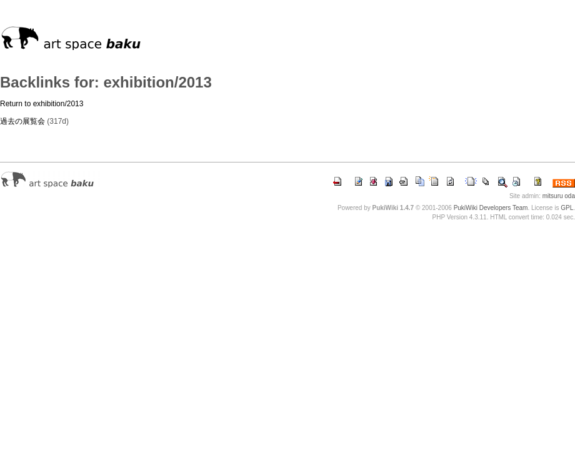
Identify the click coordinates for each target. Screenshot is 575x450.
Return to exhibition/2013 (41, 103)
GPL (567, 207)
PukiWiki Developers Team (491, 207)
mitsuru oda (558, 195)
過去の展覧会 (22, 121)
